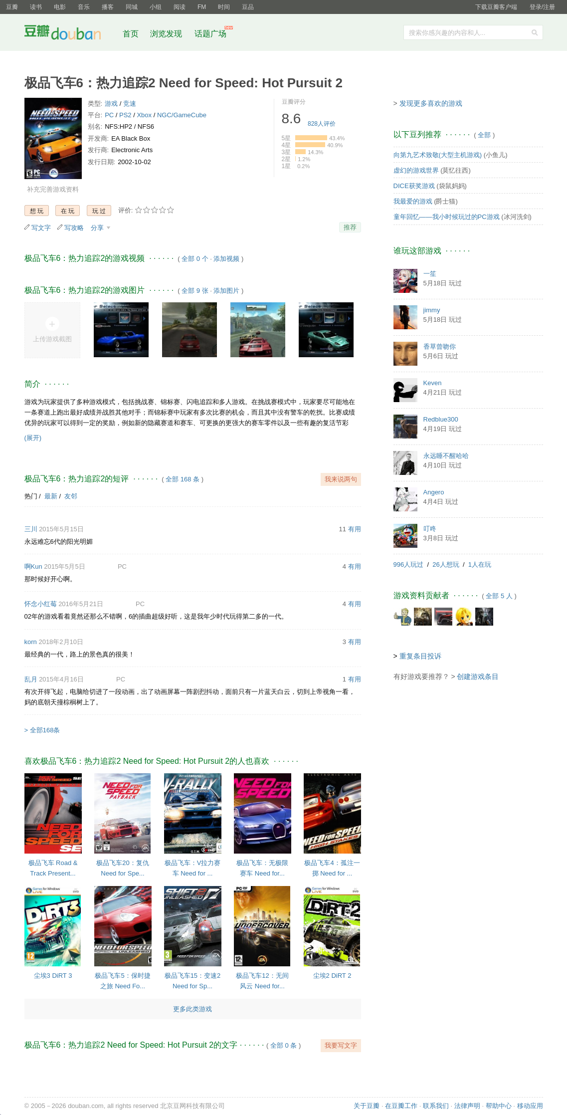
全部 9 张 (195, 290)
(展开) (33, 438)
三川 (30, 529)
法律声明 (467, 1106)
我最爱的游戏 (412, 201)
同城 (132, 6)
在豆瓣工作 (401, 1106)
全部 (484, 135)
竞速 (129, 103)
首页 (131, 33)
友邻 (70, 496)
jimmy (431, 310)
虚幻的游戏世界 (416, 170)
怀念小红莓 (40, 604)
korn (30, 642)
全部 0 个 (195, 258)
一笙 (429, 273)
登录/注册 (542, 6)
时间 (224, 6)
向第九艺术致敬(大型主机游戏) (437, 155)
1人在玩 (479, 564)
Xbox (144, 115)
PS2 (125, 115)
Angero (433, 492)
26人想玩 (445, 564)
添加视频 (226, 258)
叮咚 (429, 528)
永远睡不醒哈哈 (446, 455)
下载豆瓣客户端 (496, 6)
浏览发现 (167, 33)
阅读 (180, 6)
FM (201, 6)
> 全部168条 (42, 730)
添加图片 (226, 290)
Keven (432, 383)
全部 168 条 (182, 479)
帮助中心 (499, 1106)
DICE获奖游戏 (414, 186)
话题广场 (210, 33)
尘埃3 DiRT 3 (53, 975)
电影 (60, 6)
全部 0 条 (283, 1045)
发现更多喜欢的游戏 (430, 103)
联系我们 (436, 1106)
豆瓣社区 (70, 34)
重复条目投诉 (420, 656)
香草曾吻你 (439, 346)
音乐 (84, 6)
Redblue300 (440, 419)
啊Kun (33, 566)
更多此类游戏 (192, 1009)
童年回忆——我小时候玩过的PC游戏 (446, 217)
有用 (354, 529)
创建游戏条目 (478, 676)
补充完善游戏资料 (53, 189)
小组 (156, 6)
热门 (30, 496)
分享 (98, 227)
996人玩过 (408, 564)
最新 (50, 496)
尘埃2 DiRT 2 (332, 975)
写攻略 (74, 227)
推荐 (350, 227)
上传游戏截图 (52, 339)
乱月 (30, 679)
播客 (108, 6)
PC (109, 115)
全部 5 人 (499, 596)
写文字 (41, 227)
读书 (36, 6)
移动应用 (530, 1106)
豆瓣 (12, 6)
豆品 (248, 6)
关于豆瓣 (366, 1106)
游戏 (111, 103)
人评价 (322, 123)
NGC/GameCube (181, 115)
